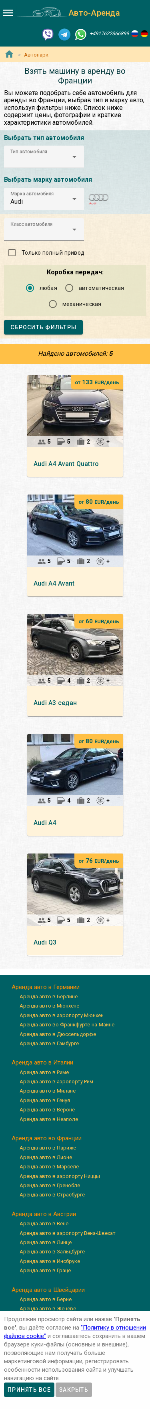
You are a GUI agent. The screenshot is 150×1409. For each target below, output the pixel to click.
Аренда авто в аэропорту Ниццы (60, 1176)
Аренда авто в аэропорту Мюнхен (62, 1015)
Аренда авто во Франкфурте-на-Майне (67, 1025)
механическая (82, 304)
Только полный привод (53, 252)
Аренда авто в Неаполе (49, 1119)
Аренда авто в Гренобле (50, 1185)
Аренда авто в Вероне (47, 1110)
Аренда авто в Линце (46, 1242)
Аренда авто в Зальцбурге (52, 1252)
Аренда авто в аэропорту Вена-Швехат (68, 1233)
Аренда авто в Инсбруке (50, 1261)
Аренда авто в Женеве (48, 1309)
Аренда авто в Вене (44, 1223)
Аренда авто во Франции (47, 1138)
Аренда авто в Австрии (44, 1214)
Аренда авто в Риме (44, 1072)
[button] (44, 157)
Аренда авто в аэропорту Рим (56, 1082)
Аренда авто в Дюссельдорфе (58, 1034)
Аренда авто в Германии (46, 987)
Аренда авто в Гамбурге (49, 1043)
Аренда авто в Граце (45, 1270)
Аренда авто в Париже (48, 1148)
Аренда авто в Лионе (46, 1157)
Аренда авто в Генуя (45, 1100)
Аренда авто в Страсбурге (52, 1195)
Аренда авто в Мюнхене (49, 1006)
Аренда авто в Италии (42, 1062)
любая (48, 288)
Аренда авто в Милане (48, 1091)
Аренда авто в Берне (46, 1299)
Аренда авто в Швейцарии (48, 1289)
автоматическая (101, 288)
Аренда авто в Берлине (49, 996)
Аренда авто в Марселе (49, 1167)
